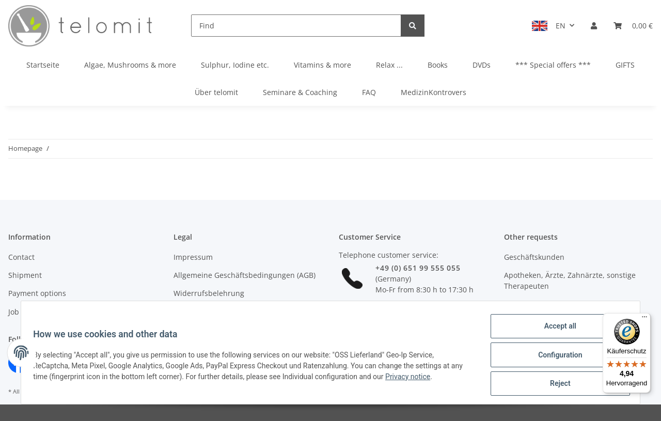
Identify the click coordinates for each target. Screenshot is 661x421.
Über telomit (216, 92)
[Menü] (644, 319)
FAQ (369, 92)
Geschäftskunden (534, 257)
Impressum (193, 257)
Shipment (25, 275)
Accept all (556, 330)
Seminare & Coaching (300, 92)
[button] (594, 25)
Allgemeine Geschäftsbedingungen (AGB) (245, 275)
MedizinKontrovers (433, 92)
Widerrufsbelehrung (209, 293)
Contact (21, 257)
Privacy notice (412, 379)
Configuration (555, 357)
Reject (555, 384)
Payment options (37, 293)
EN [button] (560, 25)
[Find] (296, 25)
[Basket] (633, 25)
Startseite (42, 65)
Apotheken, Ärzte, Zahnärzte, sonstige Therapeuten (570, 280)
